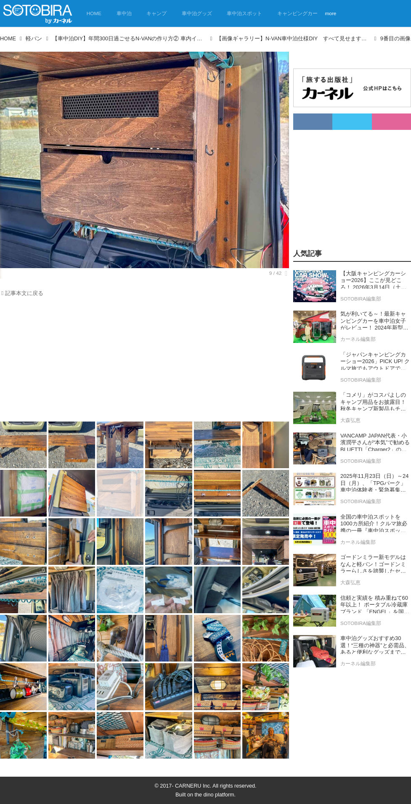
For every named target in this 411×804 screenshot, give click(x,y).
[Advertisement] (144, 361)
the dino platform (214, 795)
